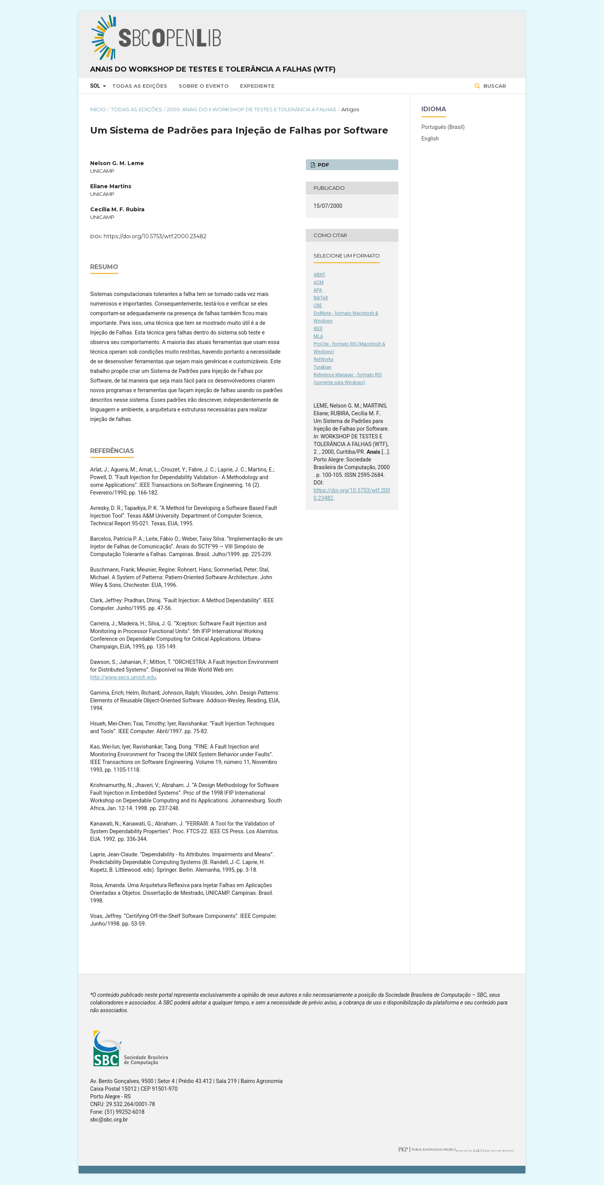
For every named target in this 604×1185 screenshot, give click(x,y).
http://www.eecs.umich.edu (123, 677)
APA (318, 290)
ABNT (319, 274)
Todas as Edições (139, 86)
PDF (322, 165)
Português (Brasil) (443, 127)
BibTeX (321, 298)
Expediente (257, 86)
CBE (318, 305)
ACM (319, 282)
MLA (318, 336)
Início (98, 109)
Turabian (322, 367)
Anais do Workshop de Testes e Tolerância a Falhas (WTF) (213, 69)
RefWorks (324, 359)
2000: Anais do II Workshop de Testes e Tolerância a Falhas (251, 109)
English (430, 138)
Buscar (494, 86)
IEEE (318, 328)
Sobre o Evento (204, 86)
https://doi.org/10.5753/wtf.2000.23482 (155, 236)
